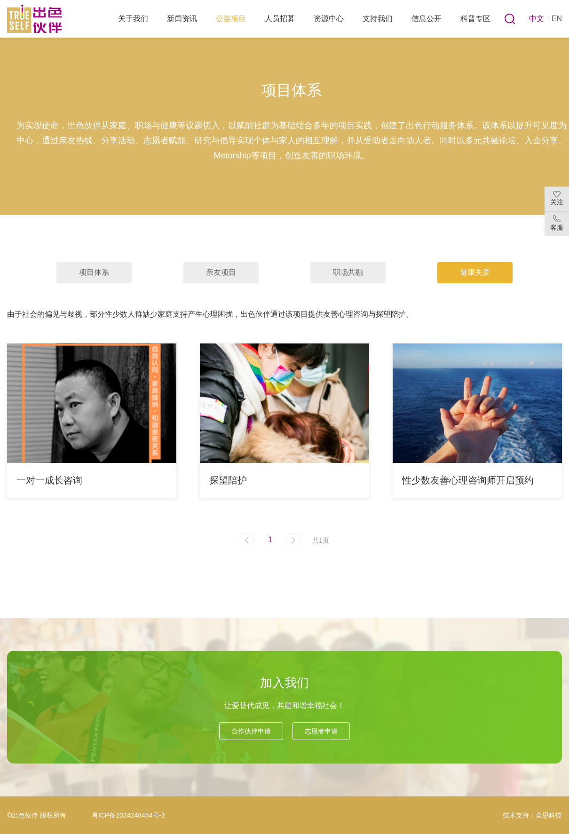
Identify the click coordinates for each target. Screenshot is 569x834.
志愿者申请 (321, 731)
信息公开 (426, 19)
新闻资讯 (182, 19)
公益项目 (231, 19)
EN (557, 19)
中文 (536, 19)
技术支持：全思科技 (532, 815)
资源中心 (329, 19)
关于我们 (133, 19)
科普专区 (475, 19)
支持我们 (378, 19)
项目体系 (94, 272)
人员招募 (280, 19)
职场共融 (348, 272)
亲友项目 (221, 272)
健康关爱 (475, 272)
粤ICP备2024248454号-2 (128, 815)
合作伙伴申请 (251, 731)
